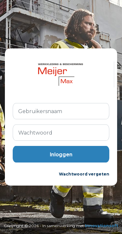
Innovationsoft (101, 225)
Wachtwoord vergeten (84, 174)
